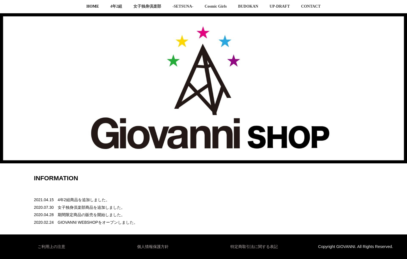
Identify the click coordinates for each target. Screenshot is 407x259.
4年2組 (116, 6)
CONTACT (311, 6)
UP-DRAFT (280, 6)
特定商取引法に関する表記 (254, 246)
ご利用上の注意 (51, 246)
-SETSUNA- (182, 6)
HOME (92, 6)
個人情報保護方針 (153, 246)
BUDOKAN (248, 6)
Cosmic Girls (216, 6)
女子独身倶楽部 (147, 6)
